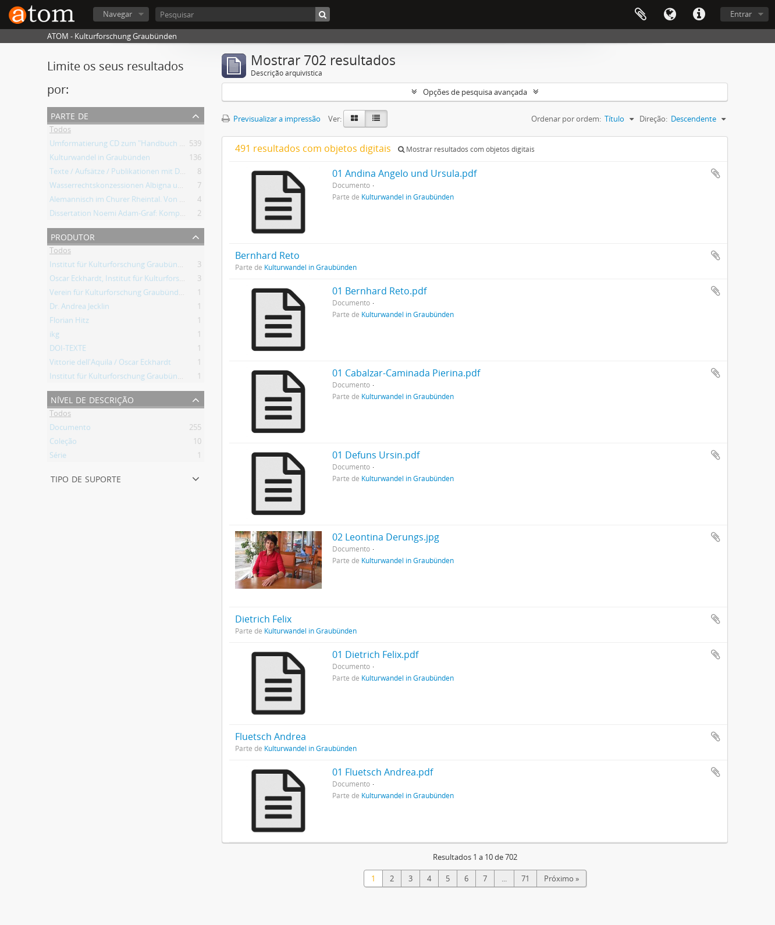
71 (525, 878)
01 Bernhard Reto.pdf (379, 290)
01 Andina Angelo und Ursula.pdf (404, 173)
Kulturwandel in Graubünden (99, 159)
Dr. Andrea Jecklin (79, 308)
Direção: (653, 118)
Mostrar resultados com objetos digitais (466, 149)
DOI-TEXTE (67, 350)
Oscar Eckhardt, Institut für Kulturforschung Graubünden (148, 280)
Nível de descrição (92, 399)
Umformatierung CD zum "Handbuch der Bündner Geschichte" (157, 145)
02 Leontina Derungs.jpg (385, 537)
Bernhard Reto (267, 255)
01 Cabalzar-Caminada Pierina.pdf (406, 373)
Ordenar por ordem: (566, 118)
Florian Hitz (69, 322)
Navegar (117, 14)
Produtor (73, 236)
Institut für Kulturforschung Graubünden (120, 266)
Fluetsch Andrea (270, 736)
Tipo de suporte (86, 478)
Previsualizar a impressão (271, 118)
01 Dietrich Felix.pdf (375, 654)
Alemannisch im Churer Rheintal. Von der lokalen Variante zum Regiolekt (174, 201)
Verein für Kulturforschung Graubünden (118, 294)
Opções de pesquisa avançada (475, 92)
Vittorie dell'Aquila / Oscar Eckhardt (110, 364)
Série (57, 457)
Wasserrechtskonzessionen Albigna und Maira (128, 187)
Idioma (669, 14)
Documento (70, 429)
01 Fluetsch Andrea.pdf (382, 772)
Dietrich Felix (263, 619)
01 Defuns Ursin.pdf (376, 455)
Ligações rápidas (698, 14)
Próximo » (561, 878)
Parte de (69, 115)
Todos (60, 131)
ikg (54, 336)
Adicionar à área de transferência (715, 173)
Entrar (741, 14)
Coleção (63, 443)
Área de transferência (640, 14)
